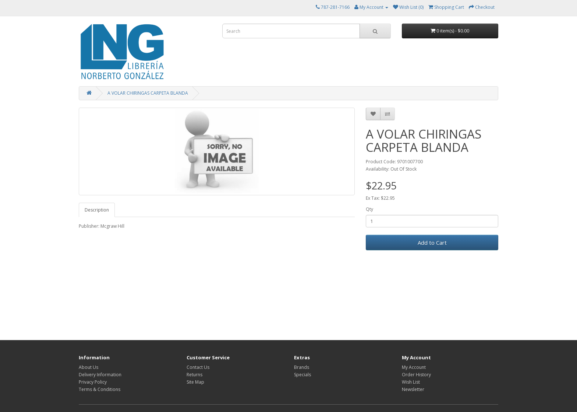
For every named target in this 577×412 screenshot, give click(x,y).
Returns (194, 374)
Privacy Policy (93, 382)
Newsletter (413, 389)
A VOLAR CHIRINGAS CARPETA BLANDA (147, 93)
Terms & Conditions (99, 389)
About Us (88, 367)
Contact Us (198, 367)
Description (97, 210)
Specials (302, 374)
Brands (301, 367)
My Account (414, 367)
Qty (369, 209)
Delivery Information (100, 374)
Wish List (411, 382)
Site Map (195, 382)
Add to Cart (432, 242)
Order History (416, 374)
